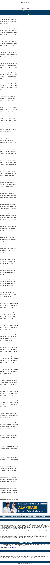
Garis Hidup (24, 516)
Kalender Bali (4, 516)
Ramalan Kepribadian (44, 516)
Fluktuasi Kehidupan (36, 516)
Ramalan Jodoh (29, 516)
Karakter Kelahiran (17, 516)
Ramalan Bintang (10, 516)
